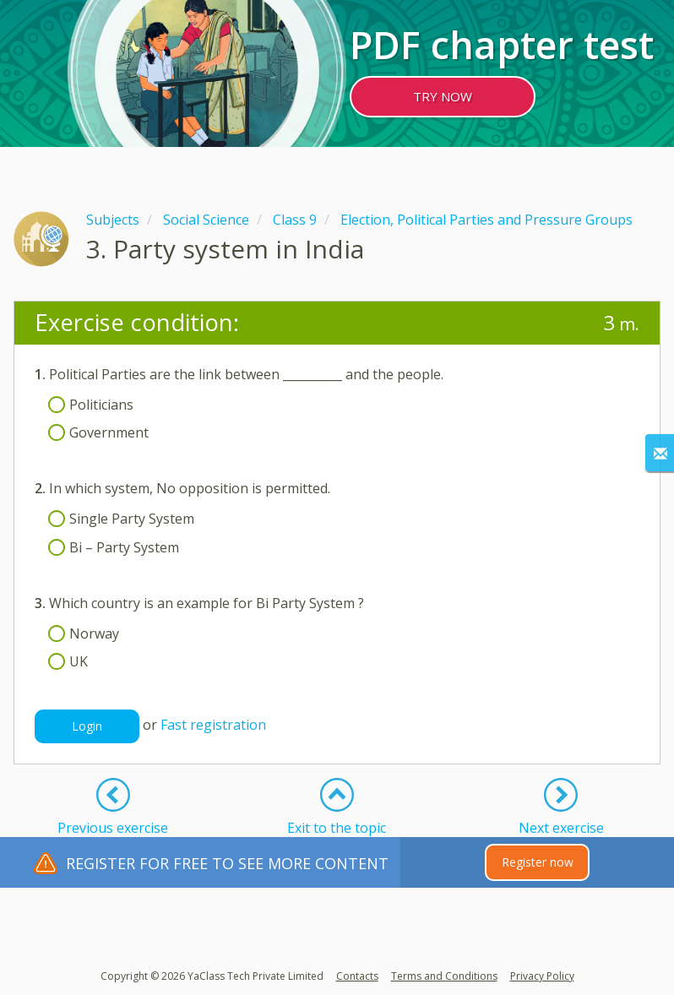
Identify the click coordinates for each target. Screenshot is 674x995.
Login (87, 726)
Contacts (357, 976)
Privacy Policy (542, 976)
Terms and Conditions (444, 976)
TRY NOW (442, 96)
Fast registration (213, 725)
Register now (537, 862)
